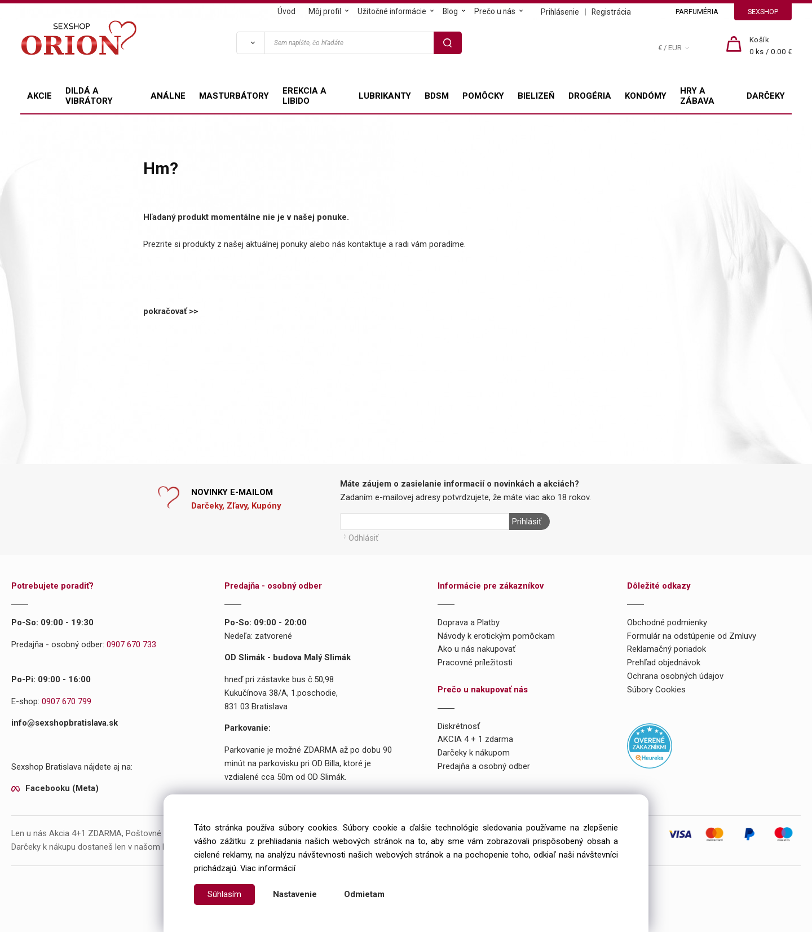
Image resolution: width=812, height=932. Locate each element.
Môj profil (324, 11)
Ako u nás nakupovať (476, 649)
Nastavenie (295, 894)
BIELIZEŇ (536, 96)
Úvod (286, 11)
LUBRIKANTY (385, 96)
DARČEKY (766, 96)
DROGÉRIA (589, 96)
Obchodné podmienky (667, 622)
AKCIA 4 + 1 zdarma (475, 739)
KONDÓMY (646, 96)
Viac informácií (267, 868)
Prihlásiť (526, 521)
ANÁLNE (168, 96)
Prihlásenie (560, 11)
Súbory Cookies (656, 689)
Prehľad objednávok (663, 662)
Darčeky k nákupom (474, 753)
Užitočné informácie (392, 11)
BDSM (437, 96)
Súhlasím (224, 894)
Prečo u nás (494, 11)
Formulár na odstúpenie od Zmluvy (691, 636)
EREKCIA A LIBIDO (304, 96)
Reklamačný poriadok (666, 649)
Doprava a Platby (469, 622)
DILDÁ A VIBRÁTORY (89, 96)
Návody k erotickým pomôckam (496, 636)
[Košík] (770, 46)
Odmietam (364, 894)
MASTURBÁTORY (234, 96)
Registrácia (611, 11)
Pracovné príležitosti (475, 662)
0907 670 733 (131, 644)
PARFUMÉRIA (697, 11)
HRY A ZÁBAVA (697, 96)
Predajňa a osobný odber (484, 766)
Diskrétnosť (459, 726)
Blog (450, 11)
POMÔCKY (483, 96)
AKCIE (39, 96)
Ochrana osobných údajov (675, 676)
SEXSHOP (763, 11)
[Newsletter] (424, 521)
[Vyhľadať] (250, 43)
